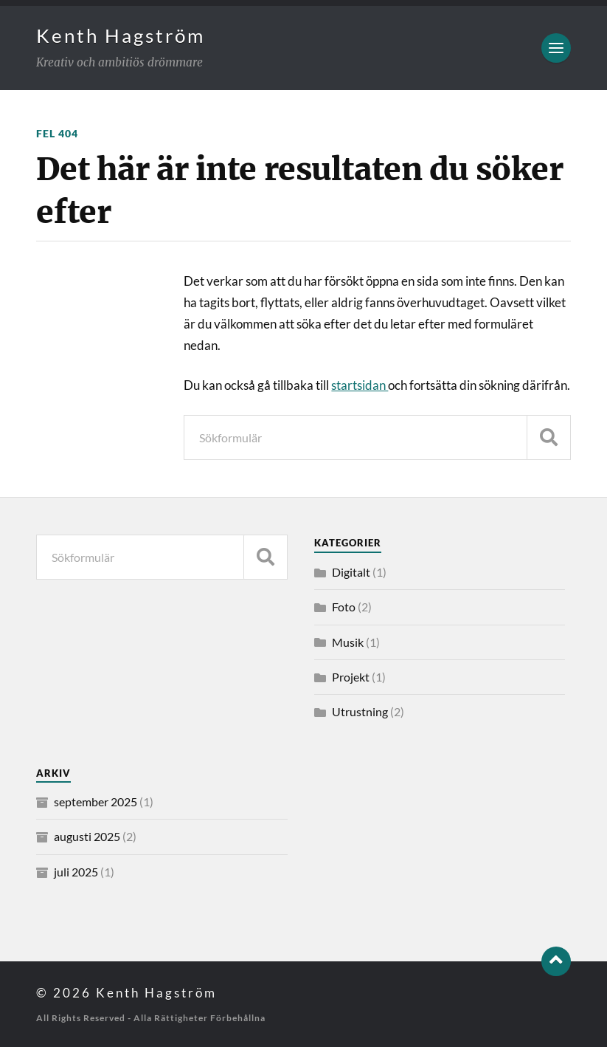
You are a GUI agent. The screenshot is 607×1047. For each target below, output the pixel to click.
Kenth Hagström (120, 35)
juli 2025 (76, 872)
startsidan (359, 385)
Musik (348, 642)
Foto (343, 607)
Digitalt (351, 572)
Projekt (351, 677)
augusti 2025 (87, 836)
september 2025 (95, 801)
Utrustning (360, 711)
